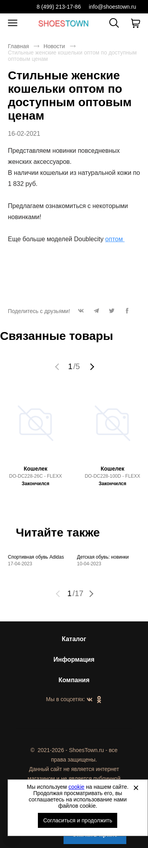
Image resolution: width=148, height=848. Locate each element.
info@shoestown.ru (112, 7)
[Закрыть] (136, 788)
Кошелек (35, 468)
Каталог (74, 639)
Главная (18, 46)
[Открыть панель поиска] (114, 23)
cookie (76, 787)
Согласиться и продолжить (77, 820)
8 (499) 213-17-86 (59, 7)
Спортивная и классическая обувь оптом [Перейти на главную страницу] (63, 23)
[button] (81, 313)
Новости (54, 46)
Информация (74, 659)
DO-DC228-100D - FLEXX (113, 476)
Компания (74, 680)
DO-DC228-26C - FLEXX (35, 476)
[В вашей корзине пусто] (135, 23)
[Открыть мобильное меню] (12, 23)
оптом (115, 239)
